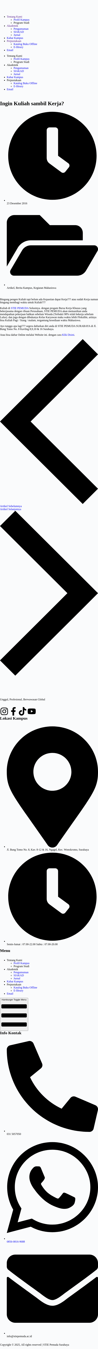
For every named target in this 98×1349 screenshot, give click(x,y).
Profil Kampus (22, 19)
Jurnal (17, 34)
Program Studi (21, 22)
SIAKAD (19, 31)
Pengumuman (21, 28)
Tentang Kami (14, 16)
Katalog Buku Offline (25, 44)
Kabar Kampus (15, 37)
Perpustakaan (14, 41)
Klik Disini (68, 334)
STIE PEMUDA (19, 308)
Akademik (12, 25)
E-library (18, 47)
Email (10, 50)
